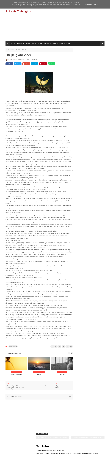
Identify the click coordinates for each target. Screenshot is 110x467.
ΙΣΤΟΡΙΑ (28, 43)
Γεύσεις (74, 456)
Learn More (88, 4)
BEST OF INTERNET (16, 372)
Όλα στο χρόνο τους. (16, 374)
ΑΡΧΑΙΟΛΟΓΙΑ (20, 43)
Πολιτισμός (55, 456)
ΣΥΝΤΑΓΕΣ (40, 43)
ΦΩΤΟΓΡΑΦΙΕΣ (61, 43)
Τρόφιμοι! (62, 374)
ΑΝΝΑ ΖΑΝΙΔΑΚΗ (22, 49)
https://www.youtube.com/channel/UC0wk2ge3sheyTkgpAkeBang (83, 54)
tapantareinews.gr (99, 464)
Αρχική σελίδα (12, 49)
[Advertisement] (55, 28)
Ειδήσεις (95, 456)
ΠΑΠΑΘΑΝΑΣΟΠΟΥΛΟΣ (50, 43)
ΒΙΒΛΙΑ (34, 43)
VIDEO (68, 43)
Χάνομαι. (39, 374)
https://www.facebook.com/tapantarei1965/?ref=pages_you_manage (97, 54)
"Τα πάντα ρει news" (22, 464)
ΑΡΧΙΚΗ (13, 43)
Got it (96, 4)
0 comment (33, 59)
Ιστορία (35, 456)
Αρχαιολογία (15, 456)
